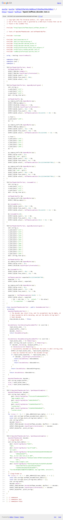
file (40, 16)
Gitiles (11, 517)
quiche (4, 9)
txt (55, 517)
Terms (22, 517)
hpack (10, 12)
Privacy (16, 517)
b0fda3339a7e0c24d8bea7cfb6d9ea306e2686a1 (35, 9)
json (59, 517)
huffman (18, 12)
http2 (4, 12)
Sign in (59, 3)
